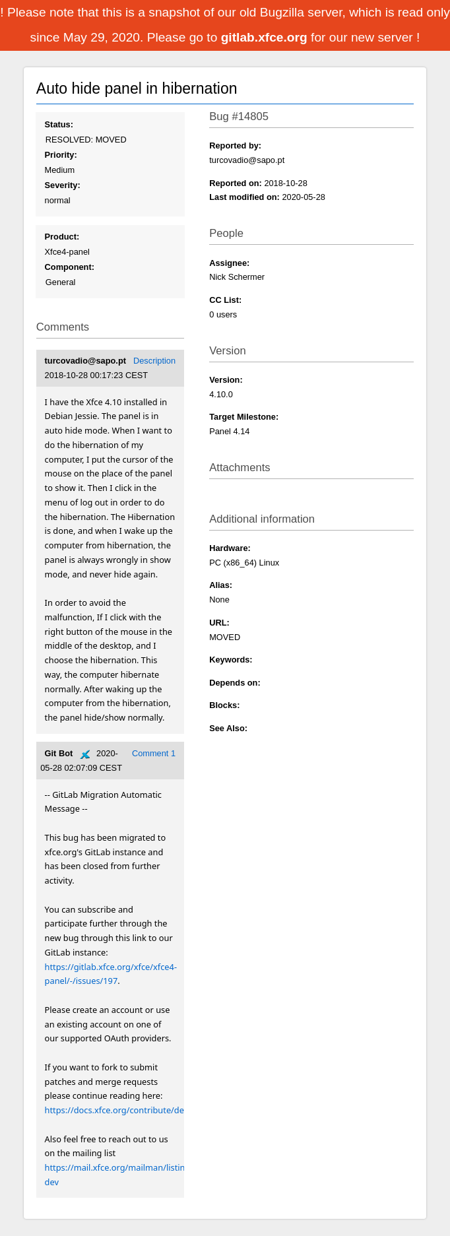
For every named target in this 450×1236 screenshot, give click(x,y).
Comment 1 (154, 753)
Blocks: (224, 705)
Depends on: (235, 683)
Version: (226, 380)
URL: (219, 623)
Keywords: (230, 660)
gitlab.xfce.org (266, 37)
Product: (62, 237)
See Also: (228, 728)
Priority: (61, 155)
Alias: (220, 585)
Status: (59, 124)
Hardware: (230, 548)
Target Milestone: (243, 417)
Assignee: (229, 263)
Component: (69, 267)
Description (154, 361)
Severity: (62, 185)
